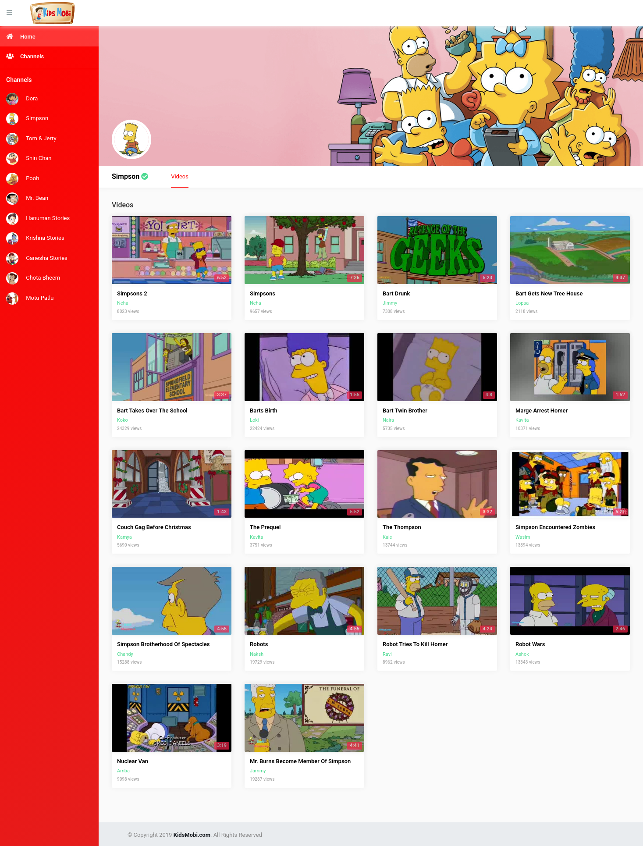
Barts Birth (263, 410)
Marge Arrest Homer (541, 410)
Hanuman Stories (38, 219)
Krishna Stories (35, 238)
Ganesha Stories (36, 258)
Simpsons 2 (132, 293)
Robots (259, 644)
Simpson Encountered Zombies (555, 527)
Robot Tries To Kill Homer (415, 644)
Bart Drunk (396, 293)
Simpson (27, 119)
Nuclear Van (132, 761)
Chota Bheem (33, 278)
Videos (179, 176)
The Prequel (265, 527)
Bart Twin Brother (405, 410)
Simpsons (262, 293)
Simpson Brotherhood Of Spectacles (163, 644)
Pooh (22, 179)
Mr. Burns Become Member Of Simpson (300, 761)
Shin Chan (29, 159)
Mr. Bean (27, 198)
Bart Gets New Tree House (549, 293)
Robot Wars (530, 644)
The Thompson (402, 527)
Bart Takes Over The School (152, 410)
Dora (22, 99)
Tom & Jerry (31, 139)
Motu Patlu (29, 298)
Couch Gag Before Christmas (154, 527)
